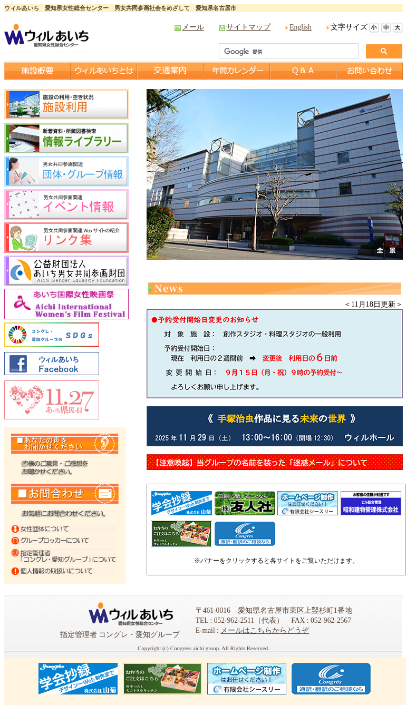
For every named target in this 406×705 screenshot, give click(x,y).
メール (193, 27)
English (300, 27)
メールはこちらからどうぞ (264, 630)
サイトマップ (248, 27)
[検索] (287, 51)
